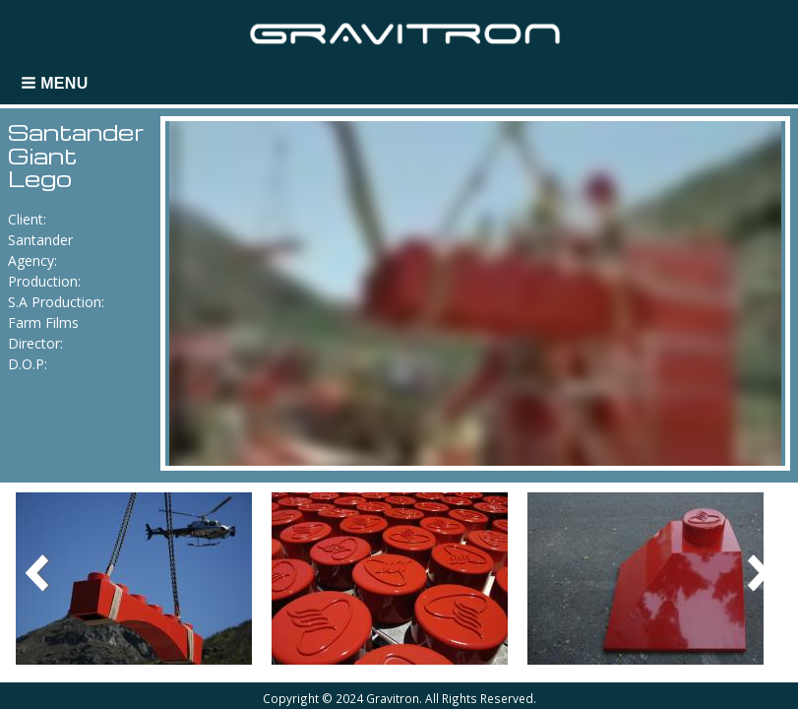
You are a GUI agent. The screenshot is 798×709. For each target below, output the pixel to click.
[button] (56, 82)
